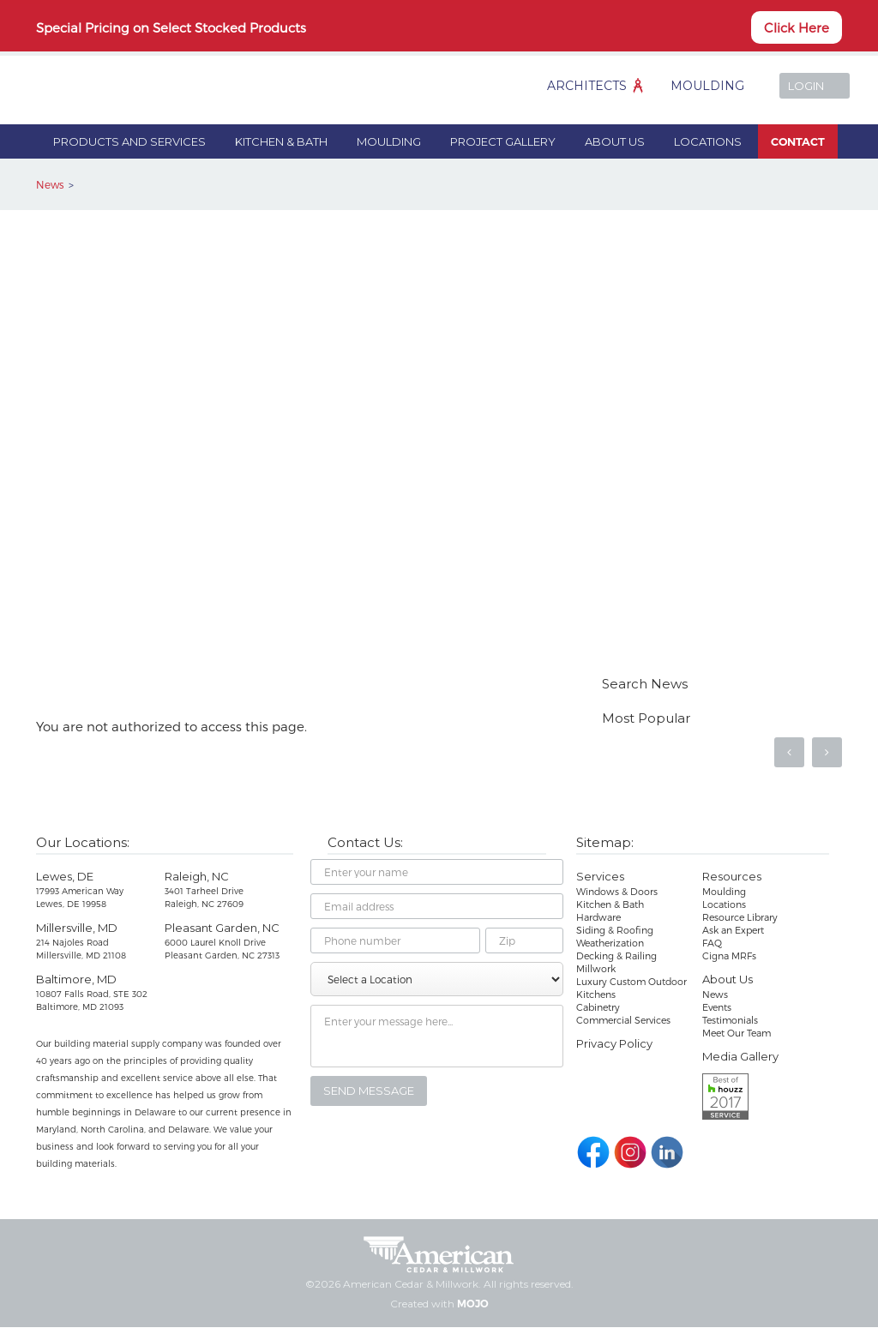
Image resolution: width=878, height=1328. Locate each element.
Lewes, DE (64, 876)
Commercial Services (623, 1019)
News (49, 184)
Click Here (796, 27)
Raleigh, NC (197, 876)
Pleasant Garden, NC (222, 927)
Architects (587, 85)
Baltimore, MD (76, 979)
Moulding (707, 85)
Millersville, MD (76, 927)
